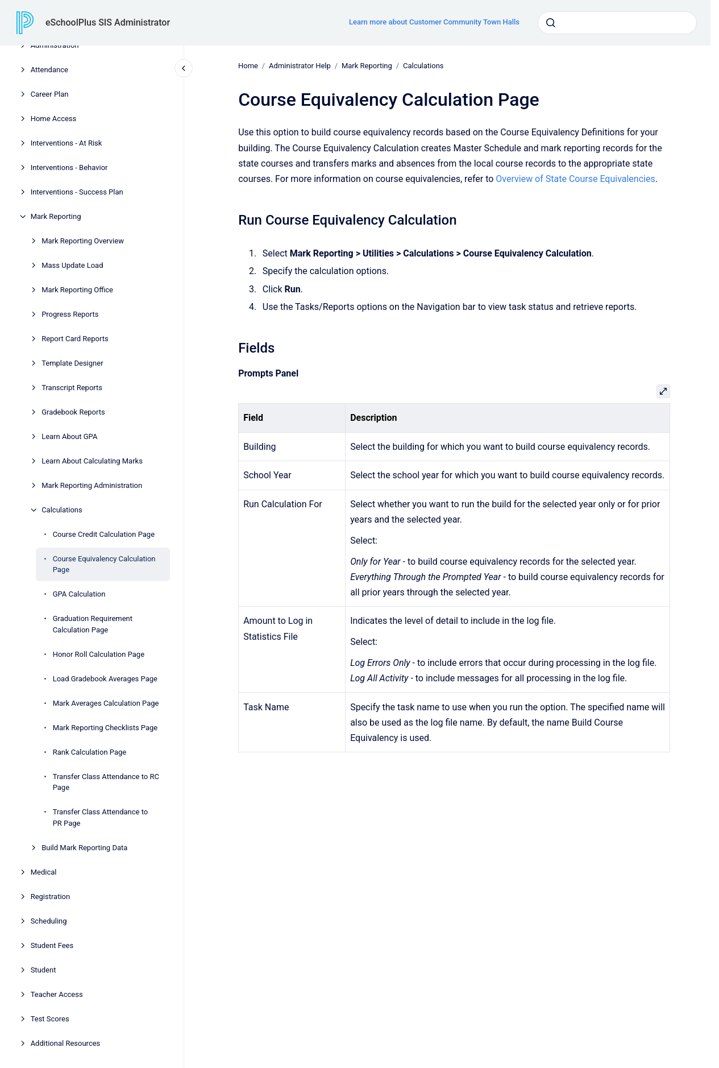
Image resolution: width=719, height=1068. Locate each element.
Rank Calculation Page (90, 752)
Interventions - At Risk (66, 143)
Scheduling (49, 921)
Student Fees (52, 945)
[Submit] (551, 23)
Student (43, 970)
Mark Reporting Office (77, 289)
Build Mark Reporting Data (84, 847)
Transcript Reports (71, 387)
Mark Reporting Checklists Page (105, 727)
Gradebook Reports (73, 412)
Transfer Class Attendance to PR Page (100, 817)
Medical (44, 872)
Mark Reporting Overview (82, 241)
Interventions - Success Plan (77, 192)
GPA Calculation (79, 594)
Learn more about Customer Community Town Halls (434, 22)
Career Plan (50, 94)
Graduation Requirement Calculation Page (92, 624)
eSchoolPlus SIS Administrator (107, 22)
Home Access (54, 118)
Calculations (61, 510)
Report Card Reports (75, 338)
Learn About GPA (69, 436)
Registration (50, 896)
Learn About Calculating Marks (92, 461)
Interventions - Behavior (69, 167)
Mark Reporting (56, 216)
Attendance (49, 69)
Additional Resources (66, 1043)
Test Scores (50, 1019)
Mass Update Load (72, 265)
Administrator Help (300, 65)
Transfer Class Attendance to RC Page (106, 782)
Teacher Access (57, 994)
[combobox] (617, 23)
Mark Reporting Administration (91, 485)
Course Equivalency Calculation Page (104, 564)
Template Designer (72, 363)
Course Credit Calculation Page (104, 534)
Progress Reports (69, 314)
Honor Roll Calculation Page (98, 654)
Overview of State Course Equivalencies (575, 178)
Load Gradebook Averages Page (105, 678)
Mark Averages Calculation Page (106, 703)
